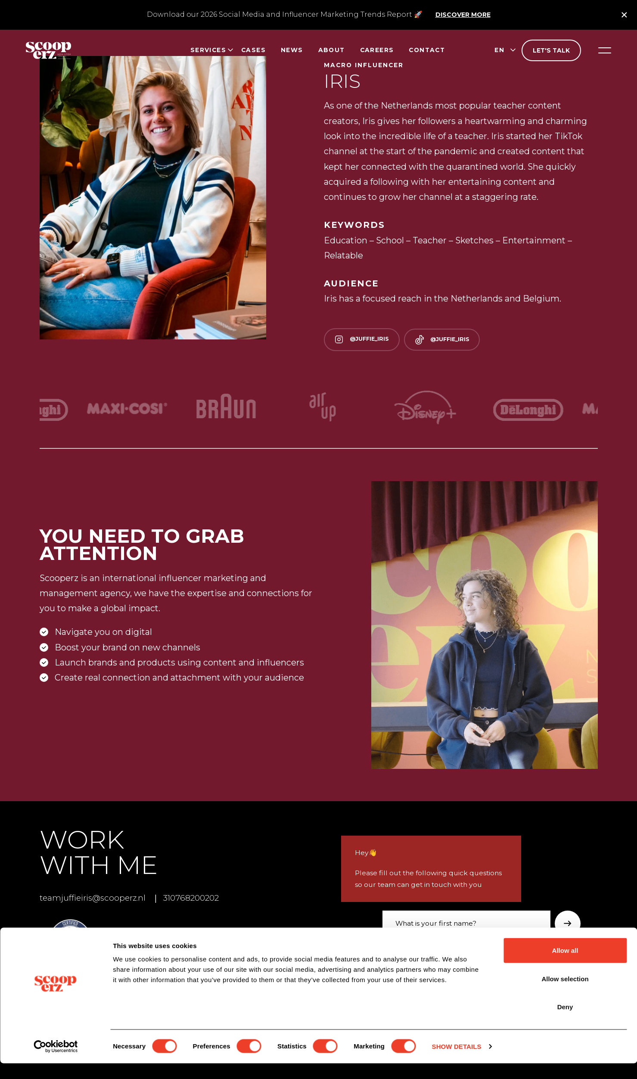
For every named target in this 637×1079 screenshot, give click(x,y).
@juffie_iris (365, 339)
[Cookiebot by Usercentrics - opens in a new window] (55, 1062)
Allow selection (564, 994)
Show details (457, 1062)
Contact (427, 50)
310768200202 (200, 898)
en (499, 50)
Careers (377, 50)
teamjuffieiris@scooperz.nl (95, 898)
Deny (565, 1022)
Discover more (463, 15)
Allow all (565, 966)
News (292, 50)
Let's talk (551, 50)
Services (208, 50)
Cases (253, 50)
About (331, 50)
